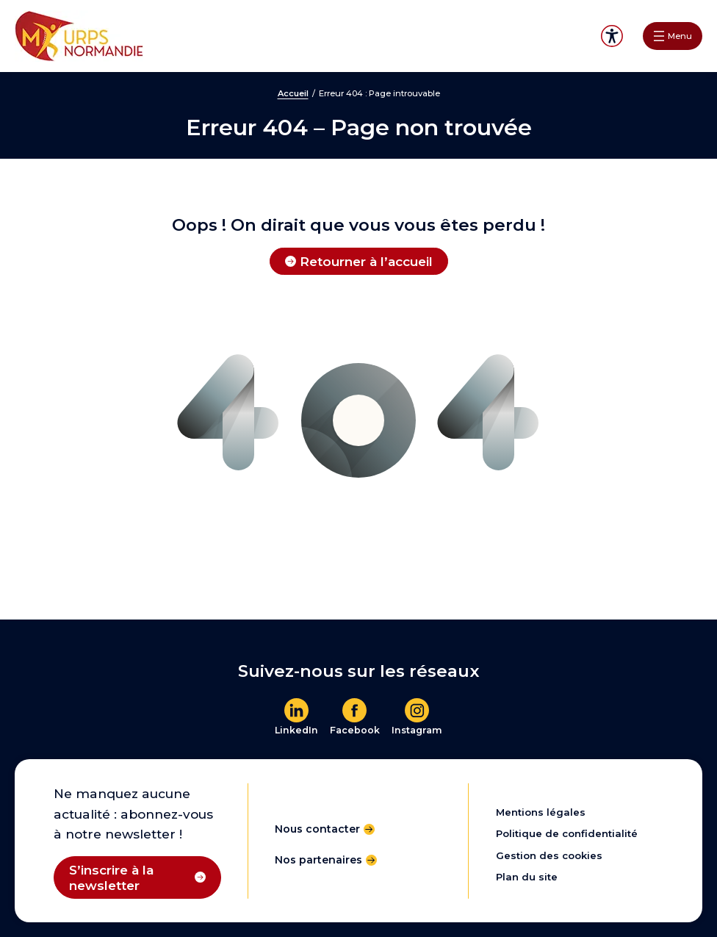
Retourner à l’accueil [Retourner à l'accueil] (366, 261)
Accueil (293, 93)
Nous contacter (317, 829)
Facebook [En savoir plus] (355, 730)
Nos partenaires (318, 859)
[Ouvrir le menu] (672, 36)
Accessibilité (612, 36)
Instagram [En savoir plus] (417, 730)
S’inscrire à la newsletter (111, 877)
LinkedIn (296, 730)
